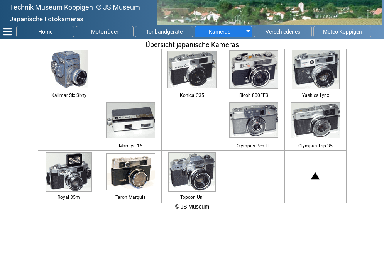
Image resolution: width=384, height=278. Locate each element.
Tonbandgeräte (164, 32)
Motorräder (104, 32)
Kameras (219, 32)
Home (45, 32)
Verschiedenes (283, 32)
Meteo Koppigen (342, 32)
